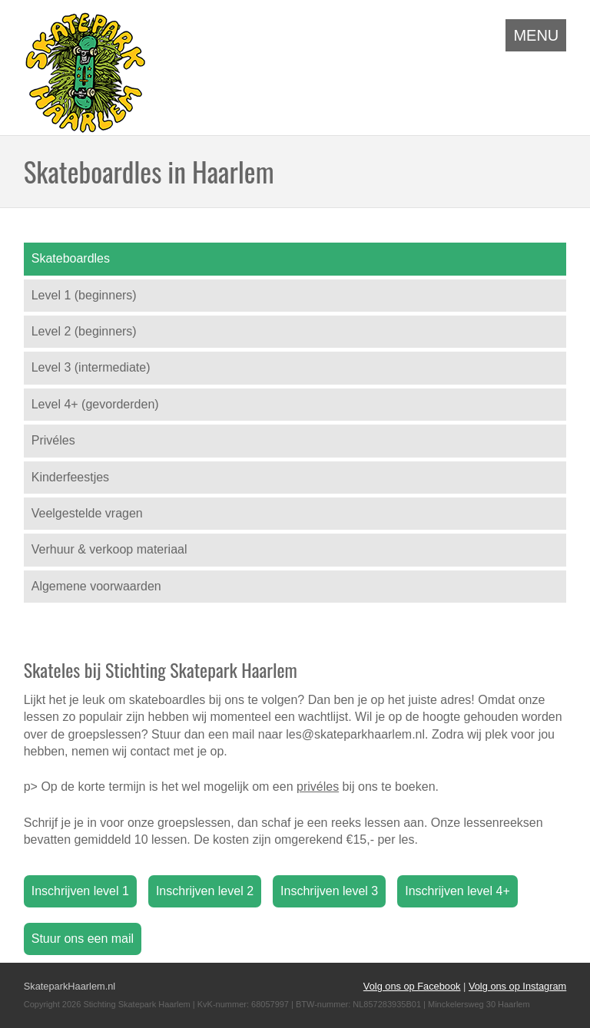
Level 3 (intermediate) (91, 367)
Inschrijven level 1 (80, 890)
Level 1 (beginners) (84, 295)
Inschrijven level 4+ (457, 890)
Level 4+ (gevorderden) (95, 404)
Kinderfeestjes (70, 477)
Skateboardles (70, 258)
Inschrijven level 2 (205, 890)
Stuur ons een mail (82, 938)
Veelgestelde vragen (87, 513)
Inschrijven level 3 (329, 890)
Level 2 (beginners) (84, 331)
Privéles (53, 440)
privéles (318, 786)
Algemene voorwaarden (96, 586)
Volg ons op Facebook (412, 986)
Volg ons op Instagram (517, 986)
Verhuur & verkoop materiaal (109, 549)
